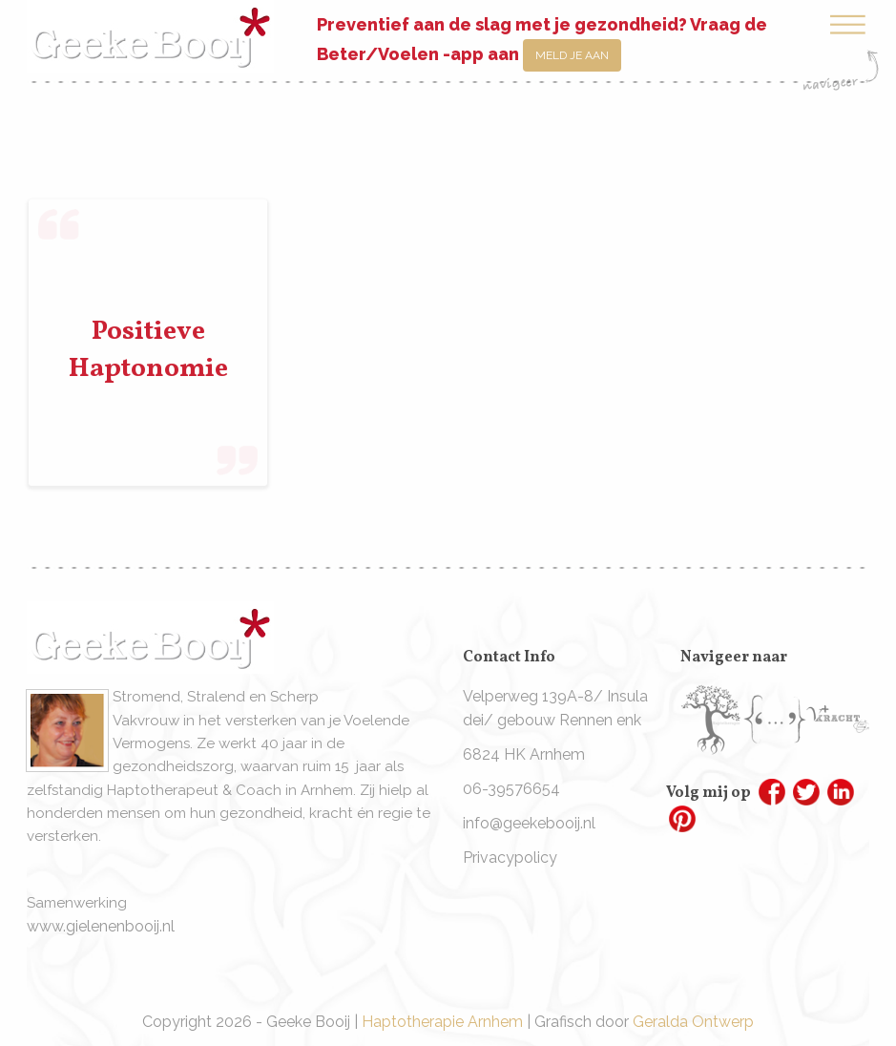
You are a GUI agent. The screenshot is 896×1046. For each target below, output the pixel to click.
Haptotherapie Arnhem (442, 1022)
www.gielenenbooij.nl (101, 926)
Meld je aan (572, 55)
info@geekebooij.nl (529, 823)
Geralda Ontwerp (693, 1022)
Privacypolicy (510, 857)
